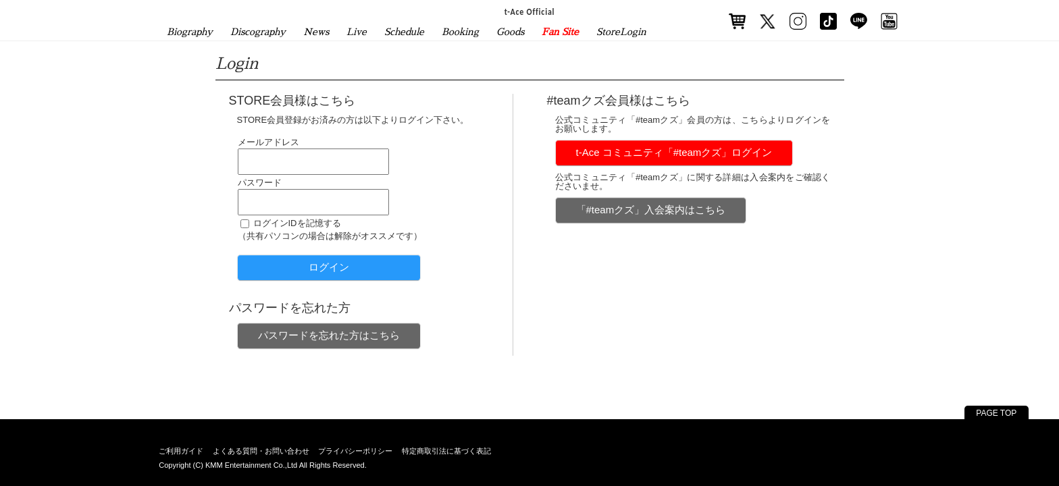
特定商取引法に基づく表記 (446, 451)
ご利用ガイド (181, 451)
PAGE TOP (996, 413)
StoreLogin (621, 31)
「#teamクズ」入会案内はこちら (651, 209)
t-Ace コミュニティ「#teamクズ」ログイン (674, 152)
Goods (510, 31)
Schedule (404, 31)
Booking (460, 31)
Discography (258, 31)
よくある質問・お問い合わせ (261, 451)
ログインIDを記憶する (297, 223)
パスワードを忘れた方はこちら (329, 335)
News (316, 31)
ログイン (329, 267)
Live (356, 31)
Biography (190, 31)
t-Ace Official (530, 11)
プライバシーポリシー (355, 451)
